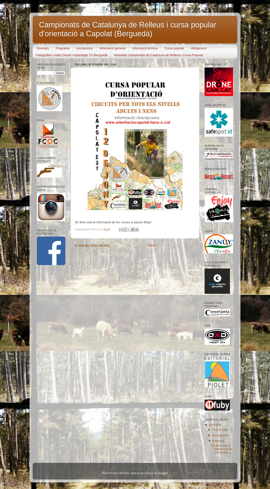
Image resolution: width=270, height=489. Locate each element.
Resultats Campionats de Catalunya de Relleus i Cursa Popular (158, 55)
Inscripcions (84, 48)
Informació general (112, 48)
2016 (212, 424)
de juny (217, 429)
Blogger (162, 473)
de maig (217, 435)
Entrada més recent (92, 245)
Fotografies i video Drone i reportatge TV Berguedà (72, 55)
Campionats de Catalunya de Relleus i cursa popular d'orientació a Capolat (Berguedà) (127, 29)
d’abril (216, 440)
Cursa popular (174, 48)
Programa (63, 48)
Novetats (43, 48)
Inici (152, 245)
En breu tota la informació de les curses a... (222, 449)
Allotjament (198, 48)
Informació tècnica (145, 48)
